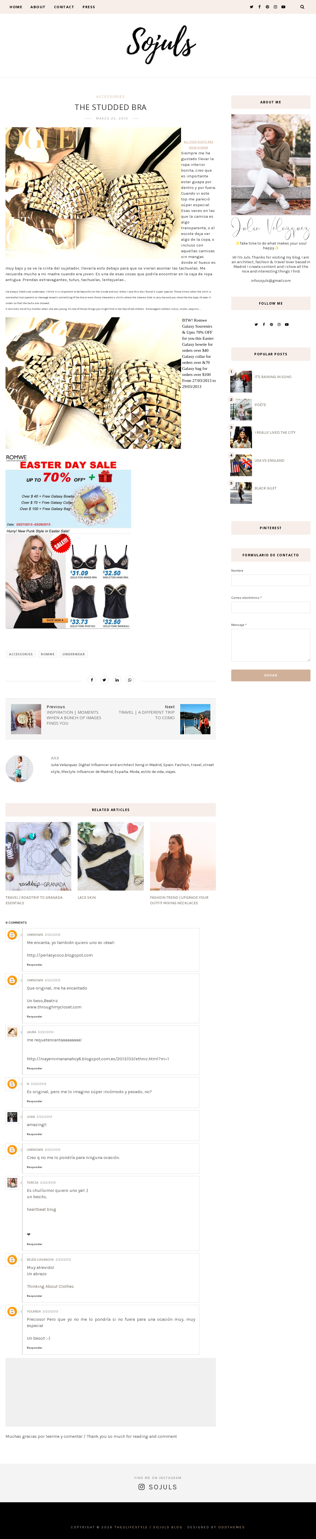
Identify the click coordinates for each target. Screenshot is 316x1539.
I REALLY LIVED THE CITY (275, 432)
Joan (31, 1117)
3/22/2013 (52, 935)
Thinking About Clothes (50, 1286)
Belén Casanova (40, 1260)
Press (89, 6)
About (38, 6)
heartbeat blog (41, 1209)
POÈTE (260, 405)
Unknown (35, 935)
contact (64, 6)
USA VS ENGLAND (269, 460)
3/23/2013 (63, 1260)
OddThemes (231, 1527)
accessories (110, 96)
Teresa (32, 1182)
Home (16, 6)
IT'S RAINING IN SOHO (273, 377)
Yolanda (34, 1311)
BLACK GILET (265, 488)
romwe (48, 654)
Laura (31, 1032)
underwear (74, 654)
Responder (34, 965)
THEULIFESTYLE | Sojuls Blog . (150, 1527)
